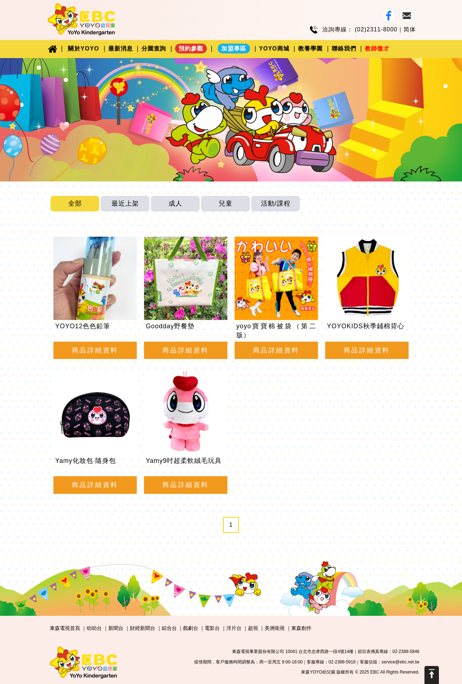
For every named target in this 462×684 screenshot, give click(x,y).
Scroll (431, 675)
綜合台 (169, 628)
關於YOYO (83, 48)
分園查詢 (153, 48)
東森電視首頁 (65, 628)
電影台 (212, 628)
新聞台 (115, 628)
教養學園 (310, 48)
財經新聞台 (142, 628)
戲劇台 (190, 628)
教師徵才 (377, 48)
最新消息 (120, 48)
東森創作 (301, 628)
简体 (410, 29)
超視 (253, 628)
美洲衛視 (275, 628)
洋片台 (233, 628)
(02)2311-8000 (376, 29)
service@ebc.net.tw (400, 662)
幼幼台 (94, 628)
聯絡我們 (344, 48)
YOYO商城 (274, 48)
